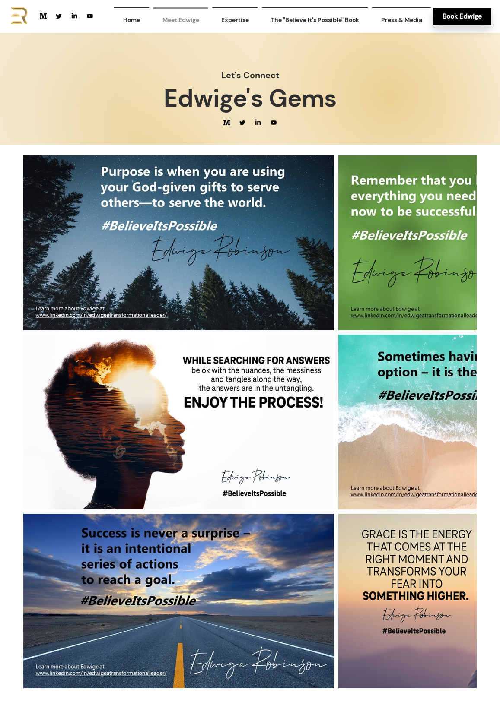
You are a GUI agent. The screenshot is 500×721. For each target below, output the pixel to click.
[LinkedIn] (74, 16)
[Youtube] (89, 16)
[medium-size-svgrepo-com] (43, 16)
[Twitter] (58, 16)
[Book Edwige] (462, 16)
